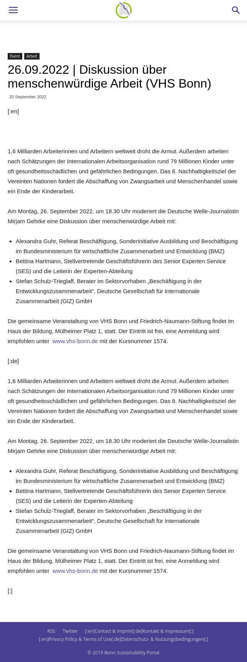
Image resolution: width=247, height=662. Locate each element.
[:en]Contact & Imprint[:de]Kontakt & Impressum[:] (139, 631)
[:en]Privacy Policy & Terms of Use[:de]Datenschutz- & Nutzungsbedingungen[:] (123, 639)
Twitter (70, 631)
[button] (236, 10)
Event (15, 56)
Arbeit (32, 56)
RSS (51, 631)
